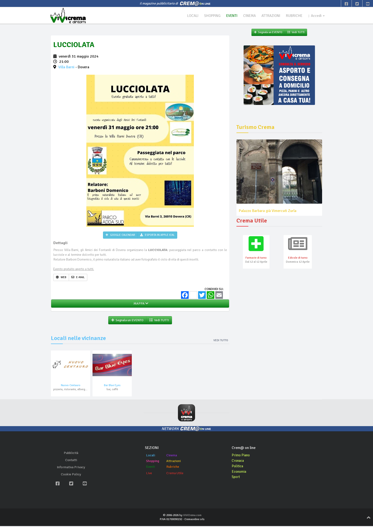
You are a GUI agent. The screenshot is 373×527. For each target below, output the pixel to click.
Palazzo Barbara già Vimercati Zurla (267, 211)
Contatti (71, 461)
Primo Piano (241, 456)
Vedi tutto (220, 341)
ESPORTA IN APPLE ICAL (157, 235)
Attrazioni (173, 462)
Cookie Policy (71, 475)
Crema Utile (174, 474)
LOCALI (186, 15)
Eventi (150, 468)
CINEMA (246, 15)
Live (149, 474)
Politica (238, 467)
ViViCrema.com (192, 516)
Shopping (152, 462)
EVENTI (228, 15)
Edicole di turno (298, 259)
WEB (61, 278)
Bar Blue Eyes (112, 386)
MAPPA (140, 304)
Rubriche (172, 468)
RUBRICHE (292, 15)
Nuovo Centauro (70, 386)
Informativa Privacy (71, 468)
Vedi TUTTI (159, 321)
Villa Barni (66, 67)
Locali (150, 456)
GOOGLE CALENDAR (120, 235)
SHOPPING (207, 15)
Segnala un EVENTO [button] (127, 321)
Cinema (171, 456)
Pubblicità (71, 454)
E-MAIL (78, 278)
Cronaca (238, 461)
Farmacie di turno (256, 259)
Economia (240, 472)
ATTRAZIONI (269, 15)
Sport (236, 478)
